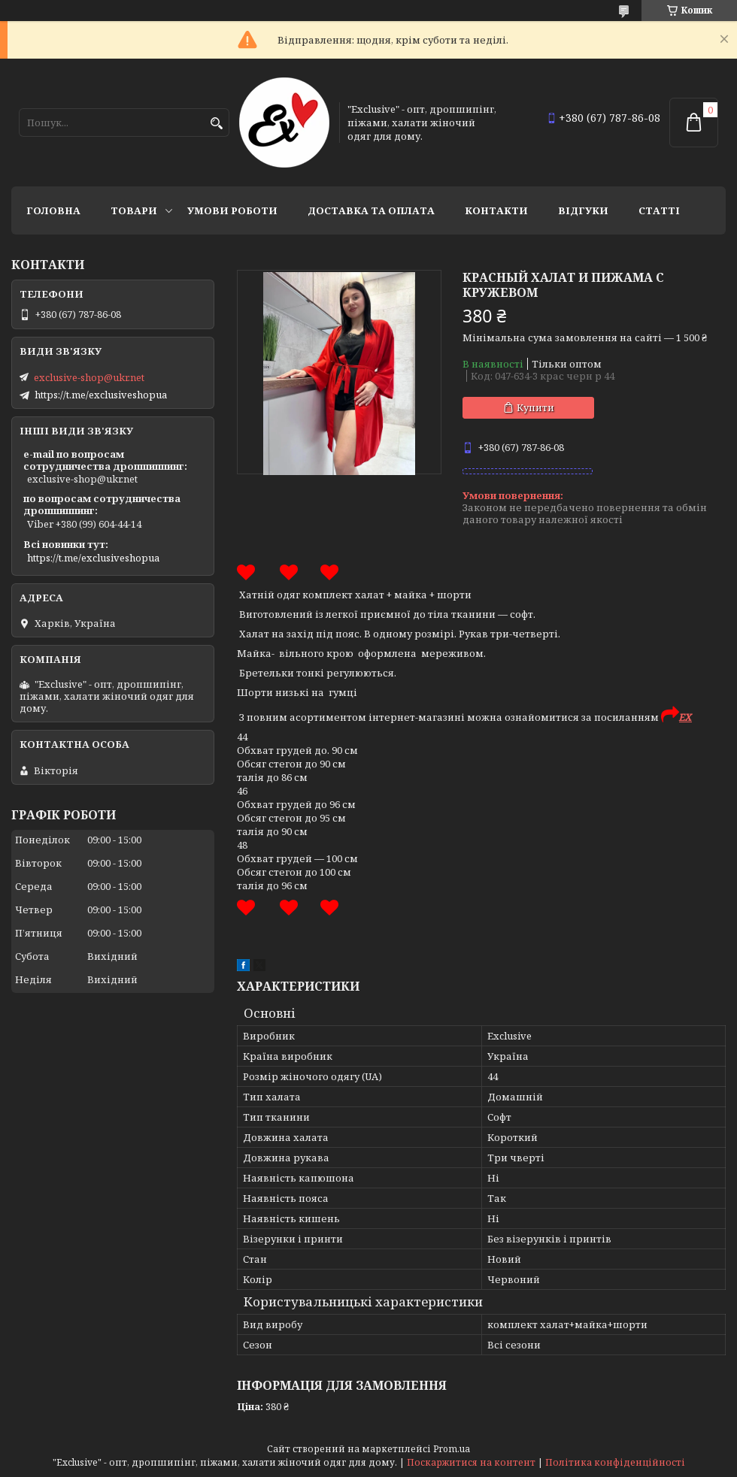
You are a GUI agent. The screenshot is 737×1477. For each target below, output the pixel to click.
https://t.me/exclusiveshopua (101, 394)
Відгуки (583, 210)
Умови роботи (232, 210)
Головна (53, 210)
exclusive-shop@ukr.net (89, 377)
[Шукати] (216, 123)
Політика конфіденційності (615, 1462)
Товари (134, 210)
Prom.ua (451, 1448)
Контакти (496, 210)
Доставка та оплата (371, 210)
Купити (535, 407)
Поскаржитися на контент (471, 1462)
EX (685, 717)
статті (659, 210)
